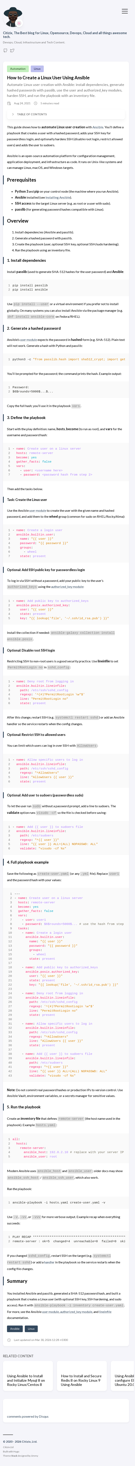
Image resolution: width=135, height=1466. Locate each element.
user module (28, 339)
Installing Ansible (58, 197)
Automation (18, 68)
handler (49, 1262)
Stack (14, 1455)
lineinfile (105, 1312)
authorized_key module (67, 586)
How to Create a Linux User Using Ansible (48, 77)
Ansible (97, 127)
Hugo (16, 1451)
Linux (37, 68)
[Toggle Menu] (125, 11)
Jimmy (34, 1455)
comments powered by (28, 1416)
